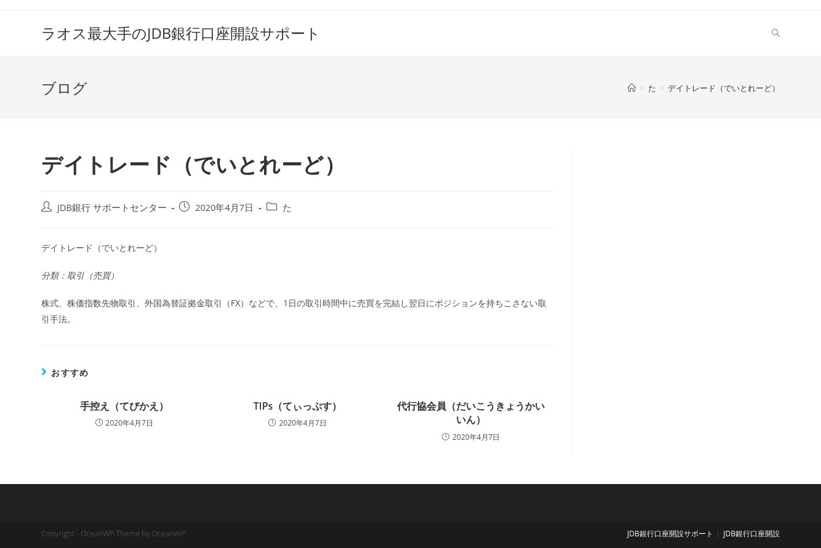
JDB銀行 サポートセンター (112, 207)
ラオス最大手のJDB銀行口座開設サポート (181, 33)
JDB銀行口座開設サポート (670, 533)
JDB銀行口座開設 (751, 533)
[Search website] (776, 33)
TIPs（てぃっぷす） (298, 406)
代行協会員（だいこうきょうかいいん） (471, 412)
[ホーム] (632, 87)
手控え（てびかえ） (124, 406)
